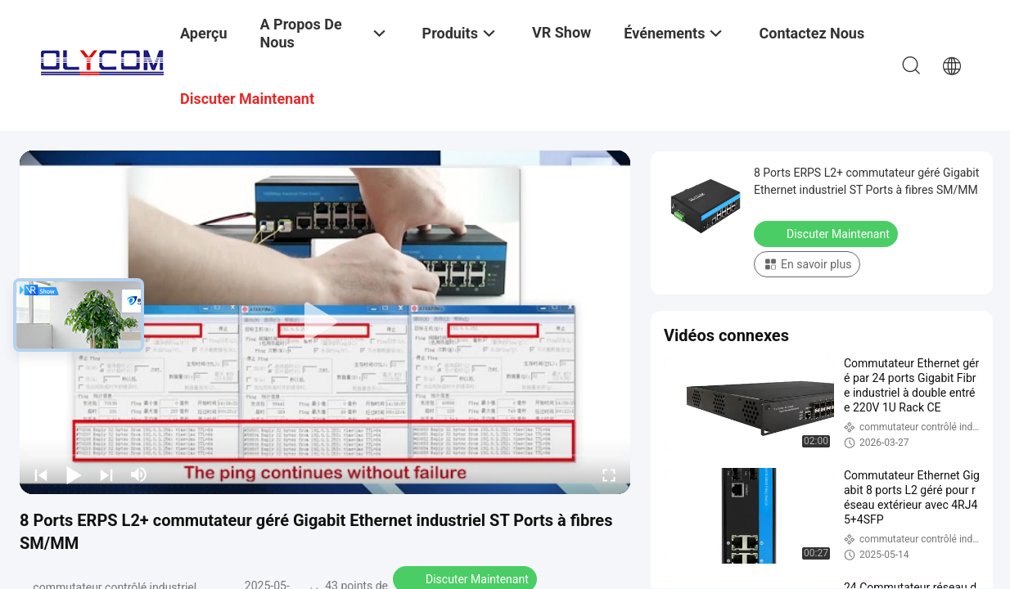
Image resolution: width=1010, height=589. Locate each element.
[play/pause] (73, 474)
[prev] (41, 474)
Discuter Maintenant (827, 233)
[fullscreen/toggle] (609, 474)
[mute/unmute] (139, 474)
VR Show (561, 32)
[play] (324, 322)
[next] (106, 474)
